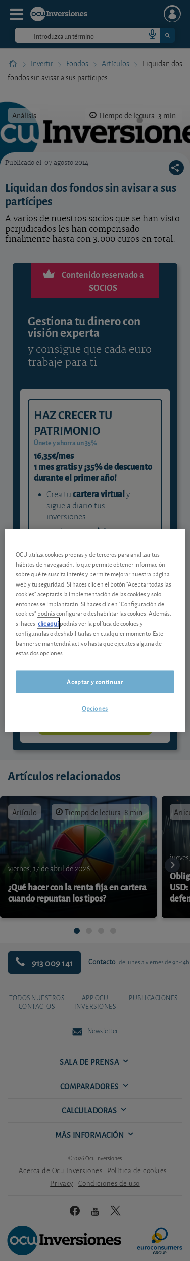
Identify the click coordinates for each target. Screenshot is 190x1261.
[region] (95, 630)
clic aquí (48, 623)
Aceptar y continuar (95, 681)
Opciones (95, 708)
